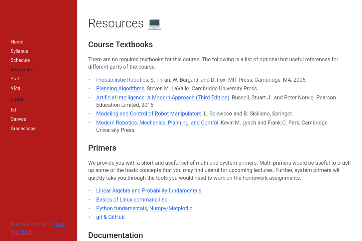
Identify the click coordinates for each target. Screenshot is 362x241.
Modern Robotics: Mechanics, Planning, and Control (157, 122)
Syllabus (19, 51)
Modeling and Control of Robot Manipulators (148, 113)
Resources (22, 69)
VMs (15, 88)
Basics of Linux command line (131, 199)
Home (17, 42)
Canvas (18, 119)
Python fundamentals (121, 208)
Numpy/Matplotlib (170, 208)
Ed (13, 109)
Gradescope (23, 128)
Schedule (20, 60)
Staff (16, 78)
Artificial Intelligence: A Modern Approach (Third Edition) (162, 97)
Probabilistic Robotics (122, 80)
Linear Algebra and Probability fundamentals (148, 190)
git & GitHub (110, 217)
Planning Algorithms (120, 88)
